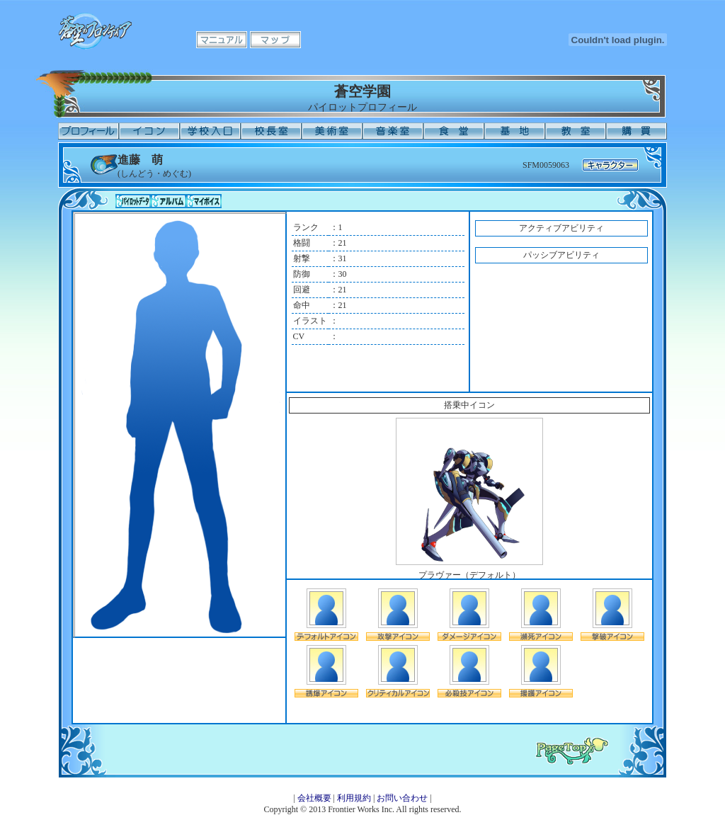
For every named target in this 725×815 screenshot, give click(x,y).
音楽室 (392, 130)
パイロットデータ (133, 201)
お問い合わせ (402, 798)
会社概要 (314, 798)
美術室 (332, 130)
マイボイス (204, 201)
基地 (514, 130)
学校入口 (210, 130)
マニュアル (221, 39)
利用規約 (354, 798)
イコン (149, 130)
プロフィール (88, 130)
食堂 (453, 130)
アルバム (168, 201)
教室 (575, 130)
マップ (275, 39)
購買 (636, 130)
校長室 (271, 130)
